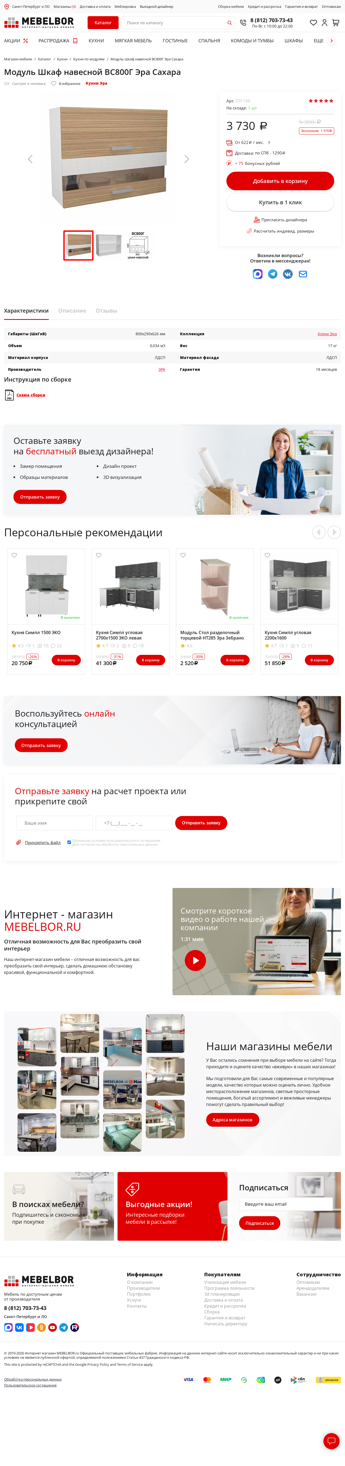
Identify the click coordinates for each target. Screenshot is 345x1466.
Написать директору (225, 1326)
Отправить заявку (40, 498)
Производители (143, 1290)
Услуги (134, 1302)
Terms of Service (130, 1366)
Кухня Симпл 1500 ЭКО (36, 634)
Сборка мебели (231, 7)
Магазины (65, 7)
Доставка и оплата (95, 7)
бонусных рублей (257, 163)
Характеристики (26, 312)
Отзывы (106, 312)
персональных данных (139, 845)
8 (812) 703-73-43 (270, 20)
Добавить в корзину (280, 181)
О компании (140, 1284)
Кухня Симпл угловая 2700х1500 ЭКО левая (119, 636)
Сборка (212, 1314)
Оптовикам (331, 7)
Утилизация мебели (225, 1284)
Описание (72, 312)
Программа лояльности (229, 1290)
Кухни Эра (96, 83)
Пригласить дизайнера (280, 221)
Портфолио (139, 1296)
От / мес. (249, 142)
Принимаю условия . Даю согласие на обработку (116, 844)
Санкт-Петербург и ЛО (31, 6)
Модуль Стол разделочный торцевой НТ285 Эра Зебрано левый (212, 639)
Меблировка (125, 7)
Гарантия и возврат (301, 7)
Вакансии (306, 1296)
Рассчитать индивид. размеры (280, 232)
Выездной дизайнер (156, 7)
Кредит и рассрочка (264, 7)
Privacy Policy (98, 1366)
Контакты (137, 1308)
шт (252, 107)
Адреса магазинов (233, 1121)
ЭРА (161, 370)
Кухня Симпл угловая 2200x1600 (288, 636)
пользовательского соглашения (133, 841)
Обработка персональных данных (33, 1381)
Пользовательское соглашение (30, 1387)
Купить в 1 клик (280, 203)
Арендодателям (312, 1290)
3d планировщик (222, 1296)
